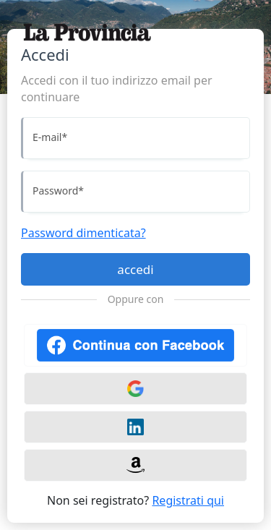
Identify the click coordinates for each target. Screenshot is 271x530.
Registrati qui (188, 500)
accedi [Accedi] (135, 269)
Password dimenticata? (83, 233)
